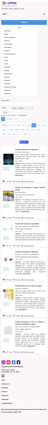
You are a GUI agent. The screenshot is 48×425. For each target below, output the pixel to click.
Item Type (9, 119)
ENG (6, 8)
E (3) (28, 125)
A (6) (10, 125)
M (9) (22, 129)
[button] (5, 112)
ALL (19, 27)
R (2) (3, 134)
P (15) (38, 129)
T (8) (13, 134)
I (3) (3, 129)
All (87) (4, 125)
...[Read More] (25, 211)
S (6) (8, 134)
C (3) (18, 125)
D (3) (23, 125)
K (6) (11, 129)
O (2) (32, 129)
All (3, 119)
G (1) (38, 125)
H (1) (44, 125)
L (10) (16, 129)
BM (3, 8)
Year (15, 119)
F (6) (33, 125)
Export (23, 142)
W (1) (25, 134)
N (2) (27, 129)
